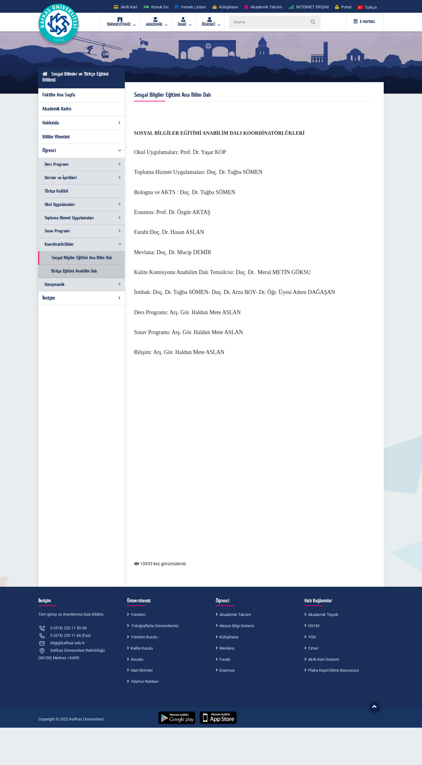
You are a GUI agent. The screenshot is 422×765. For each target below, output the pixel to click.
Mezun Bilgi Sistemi (236, 625)
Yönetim (138, 614)
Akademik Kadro (56, 109)
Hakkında (81, 123)
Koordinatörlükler (83, 244)
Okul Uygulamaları (83, 204)
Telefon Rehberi (144, 681)
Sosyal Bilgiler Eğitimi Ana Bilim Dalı (82, 257)
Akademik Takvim (235, 614)
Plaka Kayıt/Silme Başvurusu (333, 670)
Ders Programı (83, 164)
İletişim (81, 298)
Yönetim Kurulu (144, 637)
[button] (367, 7)
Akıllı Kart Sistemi (323, 659)
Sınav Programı (83, 231)
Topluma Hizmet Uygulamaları (83, 218)
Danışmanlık (83, 284)
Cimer (313, 648)
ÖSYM (313, 625)
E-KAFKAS (364, 22)
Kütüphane (228, 637)
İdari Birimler (142, 670)
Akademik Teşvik (323, 614)
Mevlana (226, 648)
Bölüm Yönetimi (55, 137)
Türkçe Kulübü (56, 191)
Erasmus (227, 670)
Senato (137, 659)
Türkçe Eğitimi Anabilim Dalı (74, 271)
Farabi (224, 659)
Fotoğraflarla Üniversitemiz (154, 625)
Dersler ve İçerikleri (83, 177)
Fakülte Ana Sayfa (58, 95)
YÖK (312, 637)
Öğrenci (82, 150)
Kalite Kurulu (142, 648)
